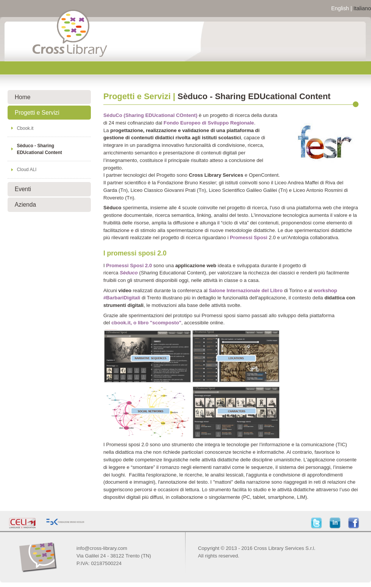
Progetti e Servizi (37, 112)
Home (23, 97)
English (340, 8)
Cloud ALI (26, 169)
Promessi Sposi (248, 237)
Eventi (23, 189)
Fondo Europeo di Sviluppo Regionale (209, 123)
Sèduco (129, 273)
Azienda (25, 204)
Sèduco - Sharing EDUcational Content (39, 149)
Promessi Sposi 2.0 (129, 265)
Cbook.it (25, 128)
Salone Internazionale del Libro (246, 290)
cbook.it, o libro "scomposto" (146, 322)
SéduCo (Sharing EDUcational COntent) (150, 115)
